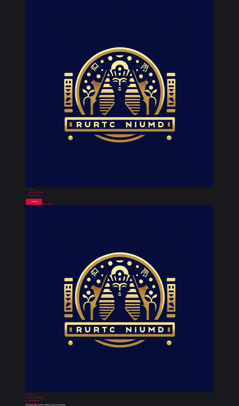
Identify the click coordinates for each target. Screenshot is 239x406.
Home (31, 189)
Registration (47, 204)
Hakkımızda (33, 195)
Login (34, 201)
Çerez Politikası (35, 192)
